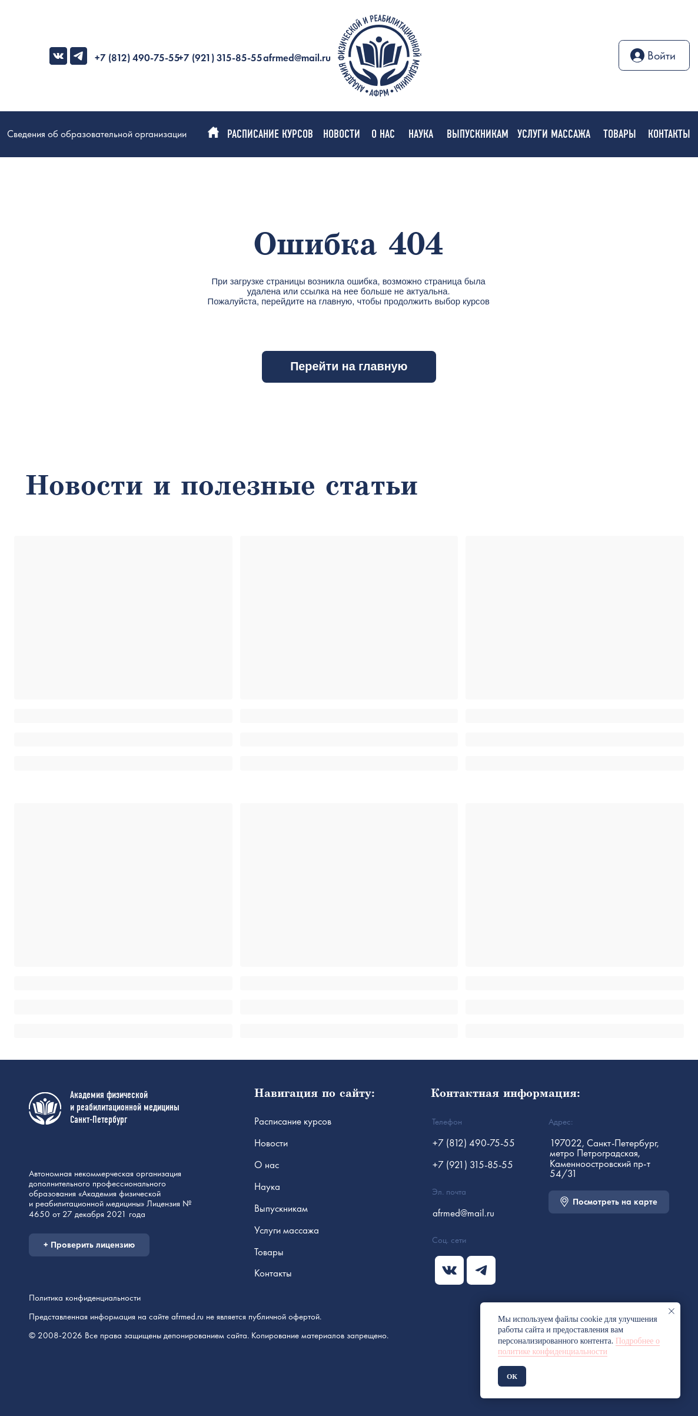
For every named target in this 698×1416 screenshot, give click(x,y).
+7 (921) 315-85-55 (220, 57)
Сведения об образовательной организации (97, 133)
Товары (269, 1251)
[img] (58, 56)
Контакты (273, 1272)
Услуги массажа (286, 1229)
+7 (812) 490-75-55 (137, 57)
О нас (266, 1164)
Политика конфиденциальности (85, 1297)
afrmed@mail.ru (297, 57)
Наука (267, 1186)
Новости (271, 1142)
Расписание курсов (292, 1121)
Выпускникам (281, 1208)
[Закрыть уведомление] (671, 1311)
